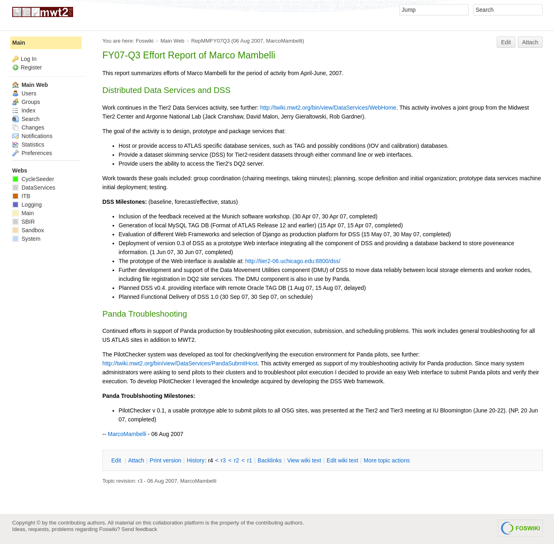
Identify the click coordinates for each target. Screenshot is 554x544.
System (26, 238)
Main (18, 42)
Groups (26, 102)
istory (196, 460)
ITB (21, 196)
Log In (29, 59)
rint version (166, 460)
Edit (506, 42)
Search (25, 119)
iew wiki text (304, 460)
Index (23, 110)
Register (31, 67)
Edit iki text (342, 460)
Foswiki (145, 41)
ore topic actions (387, 460)
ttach (136, 460)
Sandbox (28, 230)
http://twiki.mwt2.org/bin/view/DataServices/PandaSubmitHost (180, 363)
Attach (530, 42)
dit (117, 460)
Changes (28, 127)
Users (24, 93)
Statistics (28, 144)
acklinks (269, 460)
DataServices (33, 187)
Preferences (32, 153)
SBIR (23, 221)
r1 (249, 460)
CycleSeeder (33, 179)
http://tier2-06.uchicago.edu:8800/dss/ (292, 261)
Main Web (172, 41)
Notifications (32, 136)
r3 (223, 460)
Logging (27, 204)
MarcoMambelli (284, 41)
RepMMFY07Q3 (210, 41)
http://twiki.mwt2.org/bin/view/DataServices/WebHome (328, 107)
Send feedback (139, 529)
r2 (236, 460)
